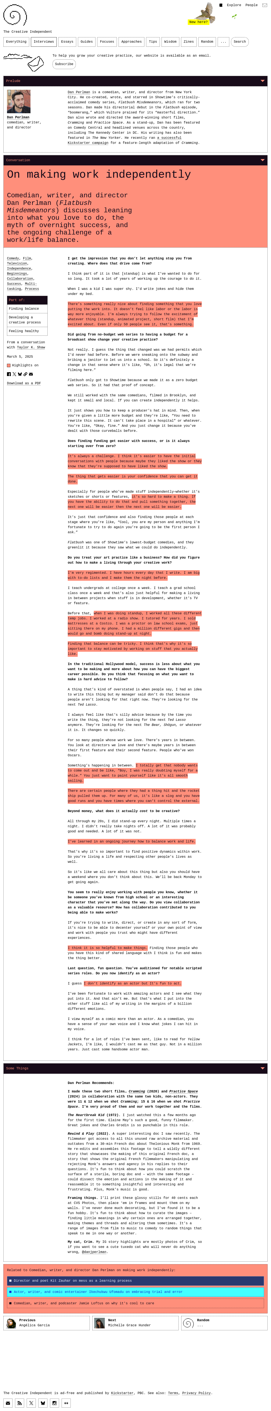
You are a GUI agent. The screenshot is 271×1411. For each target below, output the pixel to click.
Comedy (13, 258)
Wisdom (170, 42)
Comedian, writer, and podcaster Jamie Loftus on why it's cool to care (81, 1303)
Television (17, 264)
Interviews (44, 42)
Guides (87, 42)
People (251, 5)
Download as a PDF (24, 383)
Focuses (107, 42)
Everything (16, 42)
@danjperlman (94, 1252)
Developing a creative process (25, 320)
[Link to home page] (15, 15)
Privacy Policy (196, 1393)
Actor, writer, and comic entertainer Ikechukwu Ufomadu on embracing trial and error (96, 1292)
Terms (173, 1393)
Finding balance (24, 309)
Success (14, 284)
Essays (67, 42)
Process (32, 289)
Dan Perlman (18, 117)
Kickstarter (122, 1393)
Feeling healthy (24, 331)
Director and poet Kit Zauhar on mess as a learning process (70, 1281)
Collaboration (20, 279)
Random (207, 42)
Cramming (137, 1091)
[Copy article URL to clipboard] (25, 374)
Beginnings (17, 274)
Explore (234, 5)
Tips (153, 42)
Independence (19, 269)
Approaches (131, 42)
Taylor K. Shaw (31, 347)
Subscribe (64, 64)
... (223, 42)
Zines (189, 42)
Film (27, 258)
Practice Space (183, 1091)
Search (240, 42)
